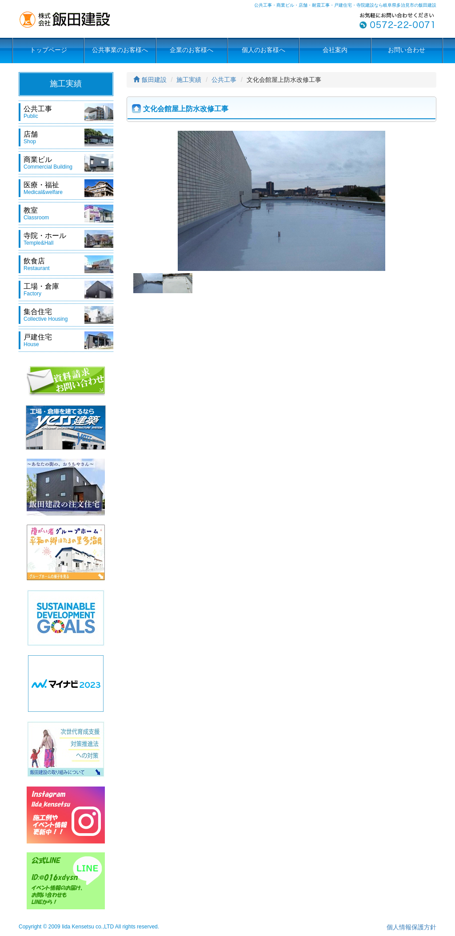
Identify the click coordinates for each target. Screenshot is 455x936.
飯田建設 (150, 79)
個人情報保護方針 (411, 927)
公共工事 (224, 79)
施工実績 (188, 79)
